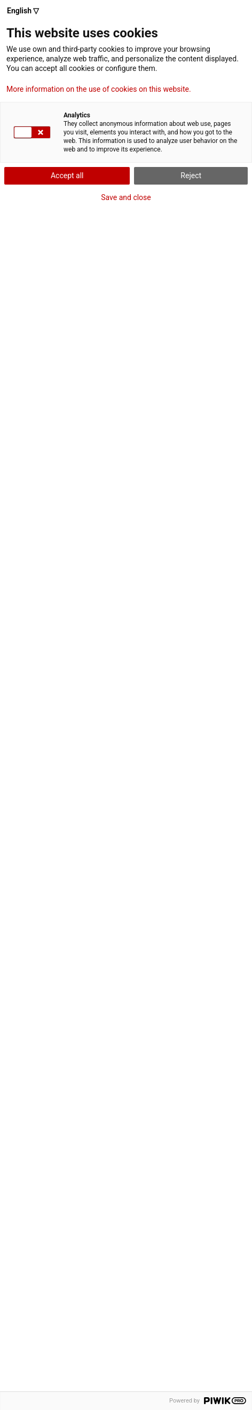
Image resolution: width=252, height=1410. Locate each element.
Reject (190, 175)
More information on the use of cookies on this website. (98, 89)
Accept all (67, 175)
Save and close (126, 197)
